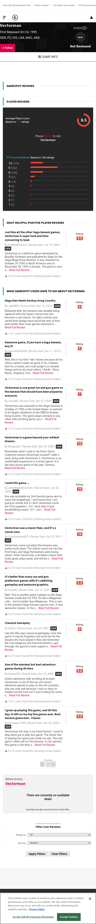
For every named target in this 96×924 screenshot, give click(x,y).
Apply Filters (37, 854)
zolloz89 (13, 400)
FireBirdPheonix (17, 244)
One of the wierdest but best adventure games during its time (30, 666)
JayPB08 (13, 305)
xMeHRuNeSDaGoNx (20, 487)
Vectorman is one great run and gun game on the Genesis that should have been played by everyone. (34, 391)
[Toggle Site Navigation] (4, 17)
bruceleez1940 (17, 722)
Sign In (48, 136)
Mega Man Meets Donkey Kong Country (30, 300)
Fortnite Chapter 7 (42, 5)
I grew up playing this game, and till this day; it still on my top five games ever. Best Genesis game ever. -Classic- (32, 714)
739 (19, 121)
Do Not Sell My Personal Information (33, 916)
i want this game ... (17, 483)
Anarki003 (14, 673)
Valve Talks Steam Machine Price (17, 5)
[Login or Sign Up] (91, 17)
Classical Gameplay (17, 623)
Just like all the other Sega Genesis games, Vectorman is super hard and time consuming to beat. (32, 236)
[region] (48, 908)
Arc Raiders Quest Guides (64, 5)
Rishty (12, 628)
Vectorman (10, 25)
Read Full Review (19, 270)
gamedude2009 (17, 351)
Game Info (48, 57)
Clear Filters (59, 854)
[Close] (90, 899)
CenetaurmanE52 (18, 536)
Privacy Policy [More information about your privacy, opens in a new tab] (36, 909)
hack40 (12, 589)
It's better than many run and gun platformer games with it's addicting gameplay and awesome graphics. (28, 580)
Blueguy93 (14, 446)
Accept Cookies (69, 916)
